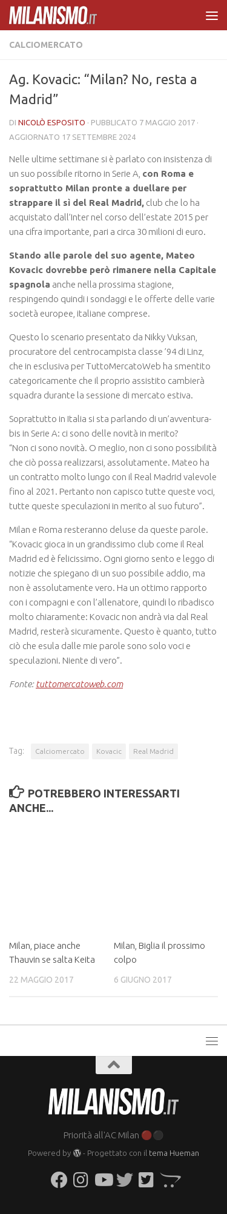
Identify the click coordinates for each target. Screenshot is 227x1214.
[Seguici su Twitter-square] (146, 1180)
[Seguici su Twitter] (124, 1180)
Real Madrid (153, 751)
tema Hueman (174, 1153)
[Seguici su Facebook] (59, 1180)
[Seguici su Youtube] (102, 1180)
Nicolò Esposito (51, 122)
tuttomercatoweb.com (79, 684)
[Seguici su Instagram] (81, 1180)
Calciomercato (46, 45)
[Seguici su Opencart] (168, 1180)
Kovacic (109, 751)
